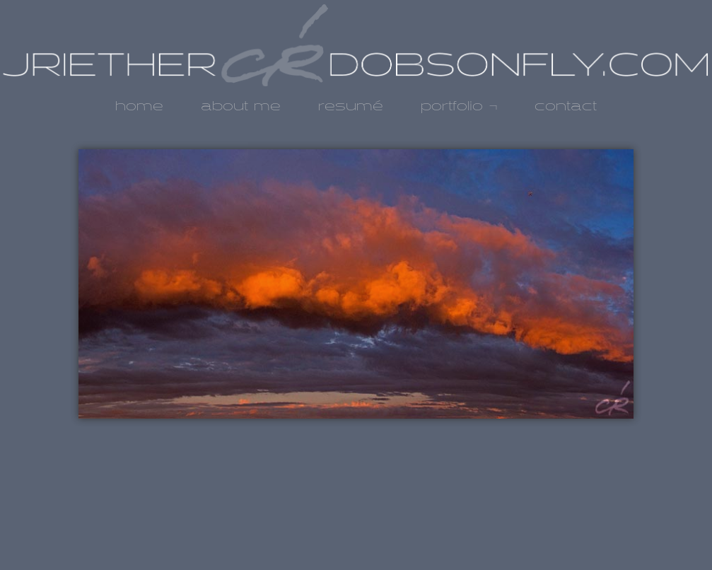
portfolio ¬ (459, 106)
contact (566, 106)
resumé (350, 106)
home (139, 106)
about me (241, 106)
